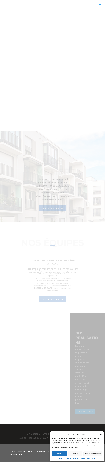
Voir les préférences (93, 454)
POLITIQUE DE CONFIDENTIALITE (84, 458)
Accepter (59, 454)
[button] (101, 434)
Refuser (75, 454)
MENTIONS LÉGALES (65, 458)
